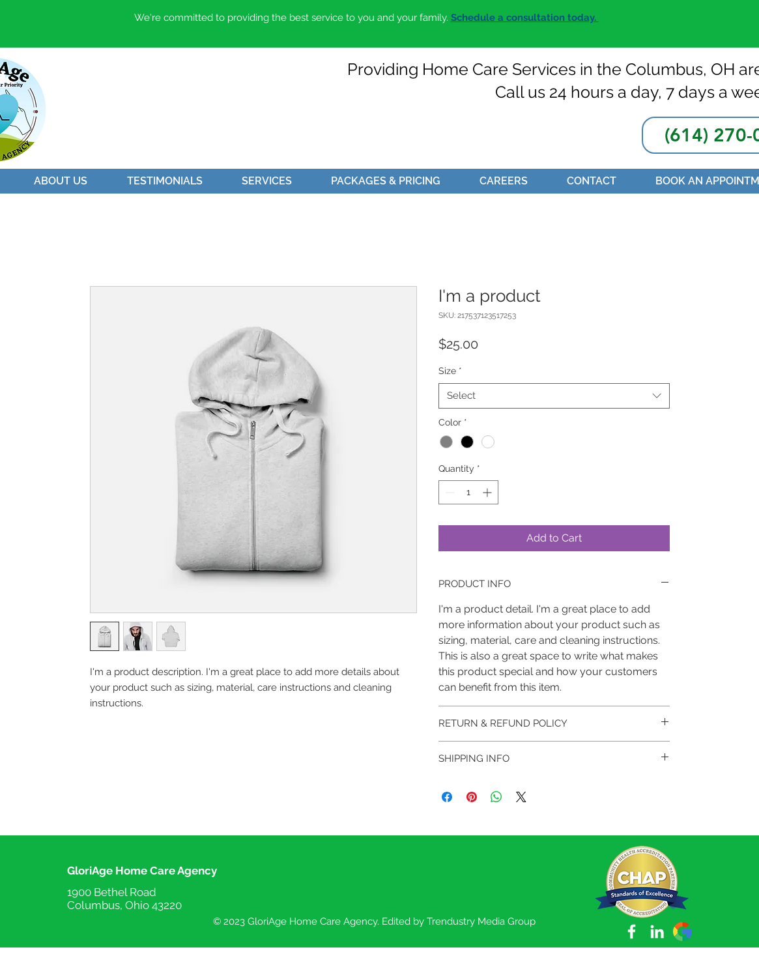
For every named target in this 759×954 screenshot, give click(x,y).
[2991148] (682, 931)
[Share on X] (521, 797)
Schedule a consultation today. (525, 17)
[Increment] (488, 492)
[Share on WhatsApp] (496, 797)
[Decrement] (448, 492)
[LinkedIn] (657, 931)
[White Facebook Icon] (631, 931)
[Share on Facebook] (447, 797)
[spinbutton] (468, 492)
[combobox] (554, 396)
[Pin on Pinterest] (472, 797)
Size (450, 371)
